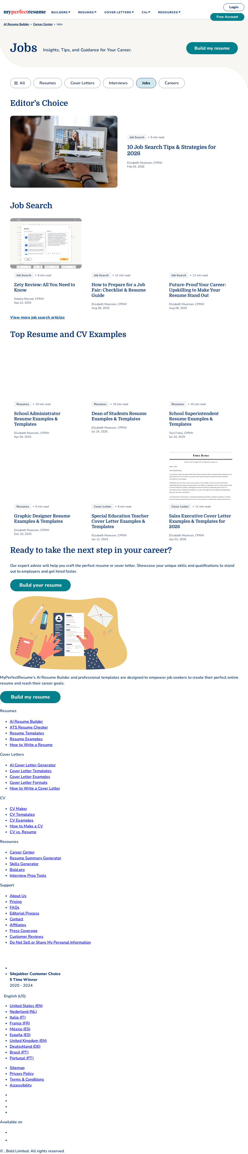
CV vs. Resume (23, 832)
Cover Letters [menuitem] (117, 12)
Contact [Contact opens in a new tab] (16, 919)
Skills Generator (24, 864)
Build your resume (40, 585)
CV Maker (18, 808)
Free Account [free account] (227, 17)
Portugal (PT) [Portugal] (22, 1058)
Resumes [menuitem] (86, 12)
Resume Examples (26, 739)
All (22, 83)
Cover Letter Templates (31, 771)
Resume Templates (27, 733)
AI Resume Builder (16, 24)
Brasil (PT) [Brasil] (19, 1052)
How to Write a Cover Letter (35, 788)
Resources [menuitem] (168, 12)
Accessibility (21, 1085)
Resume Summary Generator (35, 858)
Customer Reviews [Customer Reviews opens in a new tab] (26, 936)
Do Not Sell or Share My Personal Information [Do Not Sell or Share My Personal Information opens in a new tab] (50, 942)
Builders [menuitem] (59, 12)
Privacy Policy (22, 1073)
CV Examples (21, 820)
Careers (172, 83)
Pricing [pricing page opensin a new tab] (16, 901)
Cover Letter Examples (30, 776)
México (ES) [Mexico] (20, 1029)
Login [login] (233, 7)
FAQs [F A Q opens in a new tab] (14, 907)
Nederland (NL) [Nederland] (23, 1011)
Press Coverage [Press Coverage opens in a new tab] (24, 930)
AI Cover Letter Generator (33, 765)
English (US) (13, 996)
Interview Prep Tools (28, 875)
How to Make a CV (26, 826)
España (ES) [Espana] (20, 1035)
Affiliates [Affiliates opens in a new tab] (18, 925)
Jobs (146, 83)
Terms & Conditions (27, 1079)
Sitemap (17, 1067)
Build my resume (212, 48)
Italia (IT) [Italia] (18, 1017)
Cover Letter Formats (28, 782)
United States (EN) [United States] (26, 1005)
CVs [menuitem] (145, 12)
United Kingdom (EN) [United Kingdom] (28, 1040)
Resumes (47, 83)
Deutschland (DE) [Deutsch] (25, 1046)
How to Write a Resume (31, 744)
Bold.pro (17, 869)
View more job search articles (37, 317)
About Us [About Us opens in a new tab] (18, 896)
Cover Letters (82, 83)
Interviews (118, 83)
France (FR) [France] (20, 1023)
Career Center (43, 24)
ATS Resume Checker (29, 727)
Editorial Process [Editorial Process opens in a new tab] (24, 913)
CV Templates (22, 814)
